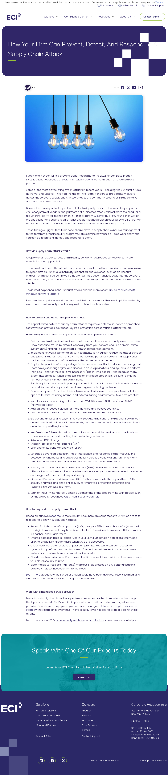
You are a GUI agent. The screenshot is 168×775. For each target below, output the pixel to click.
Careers (86, 730)
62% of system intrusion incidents (73, 179)
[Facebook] (52, 760)
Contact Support (156, 5)
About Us (87, 710)
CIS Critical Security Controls (81, 496)
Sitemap (144, 760)
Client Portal (130, 5)
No (161, 2)
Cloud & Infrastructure (48, 715)
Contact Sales (43, 736)
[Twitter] (63, 760)
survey (100, 216)
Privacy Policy (159, 760)
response (55, 516)
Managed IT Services (47, 725)
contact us (97, 620)
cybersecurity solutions (70, 620)
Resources (87, 720)
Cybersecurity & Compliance (51, 720)
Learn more (33, 574)
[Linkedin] (41, 760)
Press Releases (89, 725)
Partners (108, 5)
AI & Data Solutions (46, 710)
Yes (157, 2)
